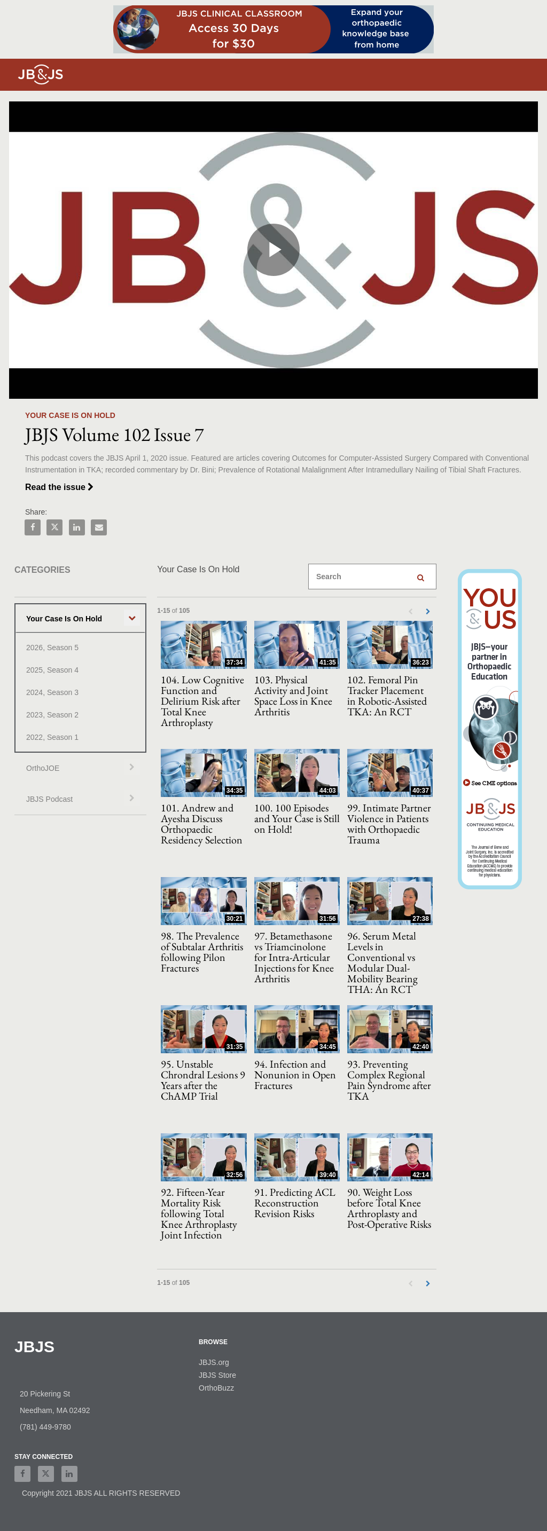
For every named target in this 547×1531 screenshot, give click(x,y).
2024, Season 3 (52, 692)
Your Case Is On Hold (64, 618)
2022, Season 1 (52, 737)
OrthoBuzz (216, 1388)
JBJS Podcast (49, 799)
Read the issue (59, 487)
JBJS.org (214, 1362)
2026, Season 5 (52, 647)
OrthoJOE (42, 768)
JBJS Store (217, 1375)
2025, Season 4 (52, 670)
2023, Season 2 (52, 715)
